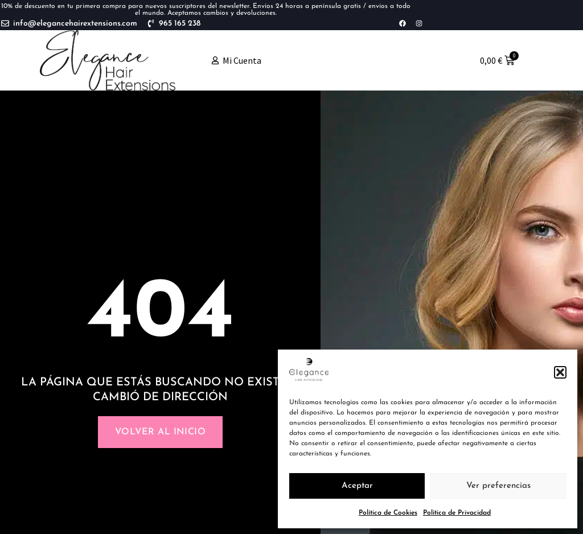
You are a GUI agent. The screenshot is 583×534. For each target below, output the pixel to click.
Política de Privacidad (457, 513)
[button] (560, 372)
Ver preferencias (498, 486)
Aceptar (357, 486)
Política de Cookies (388, 513)
